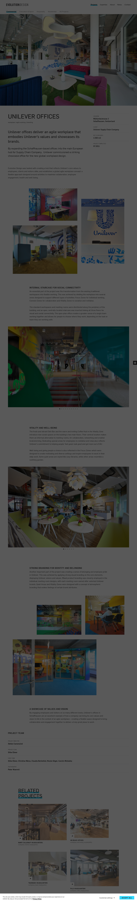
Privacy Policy (37, 899)
